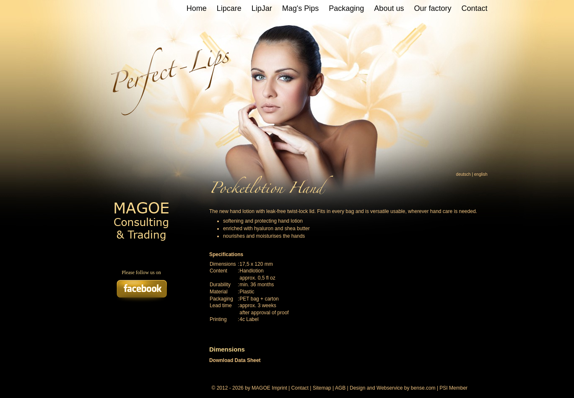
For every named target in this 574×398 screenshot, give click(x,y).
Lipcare (229, 8)
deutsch (463, 174)
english (481, 174)
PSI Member (453, 388)
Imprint (279, 388)
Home (197, 8)
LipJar (262, 8)
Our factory (432, 8)
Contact (474, 8)
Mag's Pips (300, 8)
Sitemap (322, 388)
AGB (340, 388)
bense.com (423, 388)
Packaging (346, 8)
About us (389, 8)
